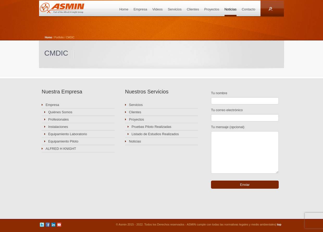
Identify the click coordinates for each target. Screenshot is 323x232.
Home (123, 9)
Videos (157, 9)
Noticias (231, 9)
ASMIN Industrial (67, 8)
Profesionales (58, 119)
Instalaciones (58, 127)
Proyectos (211, 9)
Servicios (175, 9)
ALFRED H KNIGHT (61, 149)
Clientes (193, 9)
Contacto (248, 9)
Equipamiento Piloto (63, 141)
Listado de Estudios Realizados (155, 134)
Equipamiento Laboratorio (67, 134)
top (279, 224)
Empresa (140, 9)
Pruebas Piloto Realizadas (151, 127)
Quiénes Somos (60, 112)
